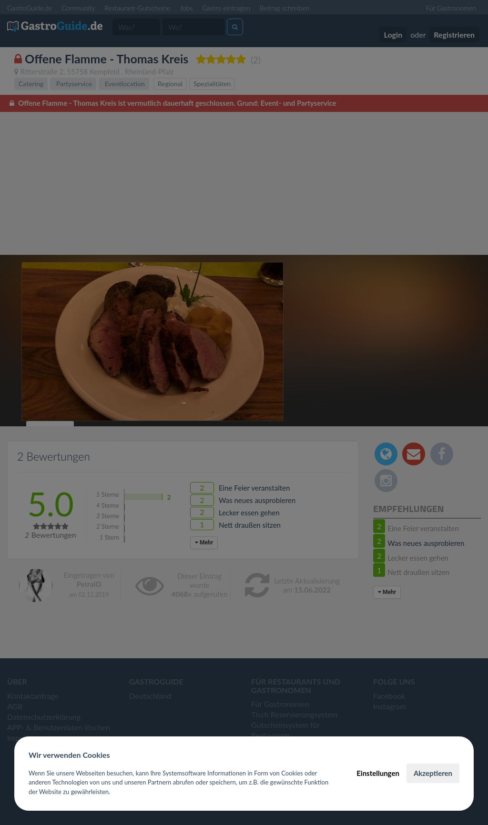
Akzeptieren (433, 773)
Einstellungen (377, 773)
